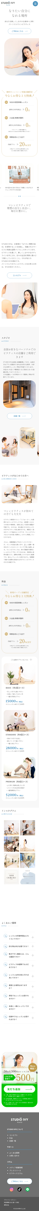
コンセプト (13, 1135)
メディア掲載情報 (16, 1167)
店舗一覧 (12, 1141)
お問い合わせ (14, 1155)
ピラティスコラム (16, 1173)
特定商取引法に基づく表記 (11, 1202)
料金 (11, 1138)
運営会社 (6, 1205)
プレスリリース (15, 1170)
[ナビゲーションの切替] (35, 3)
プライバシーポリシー (10, 1200)
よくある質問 (14, 1153)
